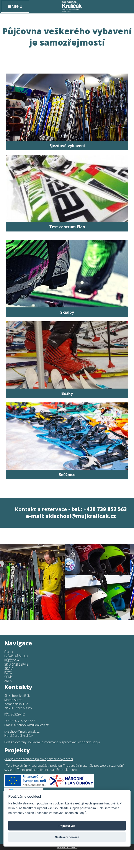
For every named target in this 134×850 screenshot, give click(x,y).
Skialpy (67, 312)
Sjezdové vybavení (67, 145)
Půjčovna (11, 660)
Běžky (67, 393)
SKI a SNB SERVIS (16, 664)
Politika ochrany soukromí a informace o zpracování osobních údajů (52, 742)
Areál (8, 681)
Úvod (8, 652)
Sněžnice (67, 474)
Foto (8, 673)
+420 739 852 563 (22, 721)
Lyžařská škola (16, 656)
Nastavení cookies (67, 847)
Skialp (9, 668)
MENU (15, 6)
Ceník (8, 677)
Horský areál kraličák (18, 735)
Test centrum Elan (67, 226)
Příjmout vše (67, 825)
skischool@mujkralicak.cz (81, 516)
